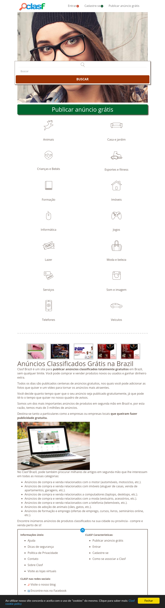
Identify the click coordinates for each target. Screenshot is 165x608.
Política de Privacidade (43, 553)
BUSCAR (82, 79)
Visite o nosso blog (42, 584)
